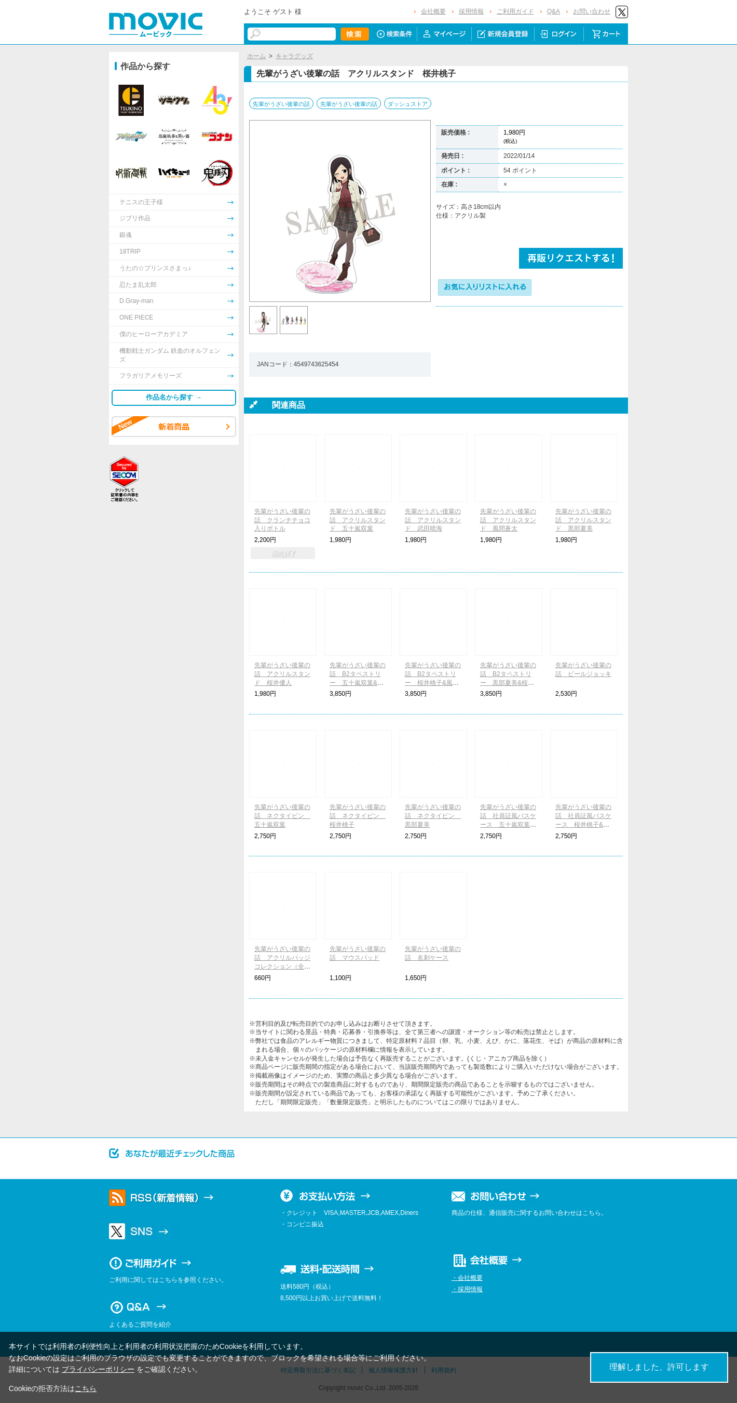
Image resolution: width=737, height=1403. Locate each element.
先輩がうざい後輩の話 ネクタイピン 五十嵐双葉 (282, 815)
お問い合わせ (591, 11)
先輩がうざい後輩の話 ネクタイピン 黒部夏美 (433, 815)
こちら (86, 1388)
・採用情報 (467, 1289)
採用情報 (471, 11)
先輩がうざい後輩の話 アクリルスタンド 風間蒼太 (508, 520)
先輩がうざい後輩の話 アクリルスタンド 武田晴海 (433, 520)
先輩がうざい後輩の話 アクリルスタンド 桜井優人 (282, 673)
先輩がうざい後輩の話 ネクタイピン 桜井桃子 (358, 815)
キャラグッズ (294, 56)
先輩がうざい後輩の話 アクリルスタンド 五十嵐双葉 (358, 520)
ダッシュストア (408, 104)
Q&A (553, 11)
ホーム (256, 56)
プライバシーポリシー (98, 1369)
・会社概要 (467, 1277)
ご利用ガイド (515, 11)
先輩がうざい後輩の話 (281, 104)
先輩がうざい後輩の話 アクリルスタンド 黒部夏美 (583, 520)
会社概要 (433, 11)
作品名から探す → (174, 397)
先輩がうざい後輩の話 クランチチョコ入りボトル (282, 520)
